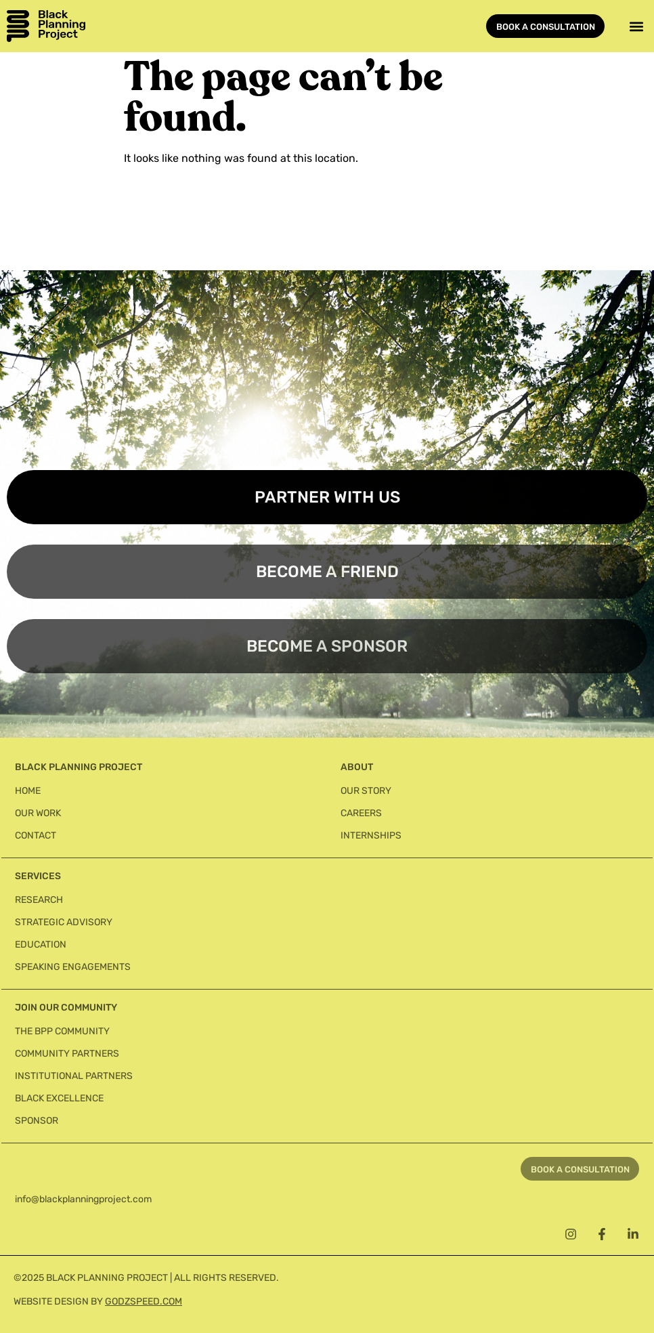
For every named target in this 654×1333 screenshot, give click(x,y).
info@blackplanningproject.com (83, 1199)
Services (38, 876)
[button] (636, 26)
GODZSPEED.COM (143, 1301)
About (357, 767)
